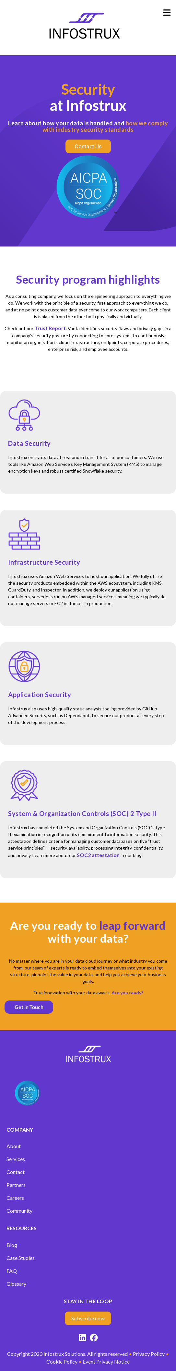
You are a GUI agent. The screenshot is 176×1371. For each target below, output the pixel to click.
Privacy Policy (149, 1354)
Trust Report (50, 328)
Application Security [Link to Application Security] (39, 694)
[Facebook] (94, 1339)
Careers (15, 1198)
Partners (16, 1185)
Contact (15, 1172)
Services (15, 1159)
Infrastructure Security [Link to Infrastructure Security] (44, 562)
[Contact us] (88, 146)
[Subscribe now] (88, 1318)
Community (19, 1211)
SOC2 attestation (98, 855)
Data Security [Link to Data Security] (29, 443)
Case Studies (20, 1258)
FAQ (11, 1271)
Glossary (16, 1284)
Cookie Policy (61, 1361)
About (13, 1146)
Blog (11, 1245)
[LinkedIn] (82, 1339)
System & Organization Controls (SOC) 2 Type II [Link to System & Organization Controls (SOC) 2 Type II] (82, 813)
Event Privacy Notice (106, 1361)
